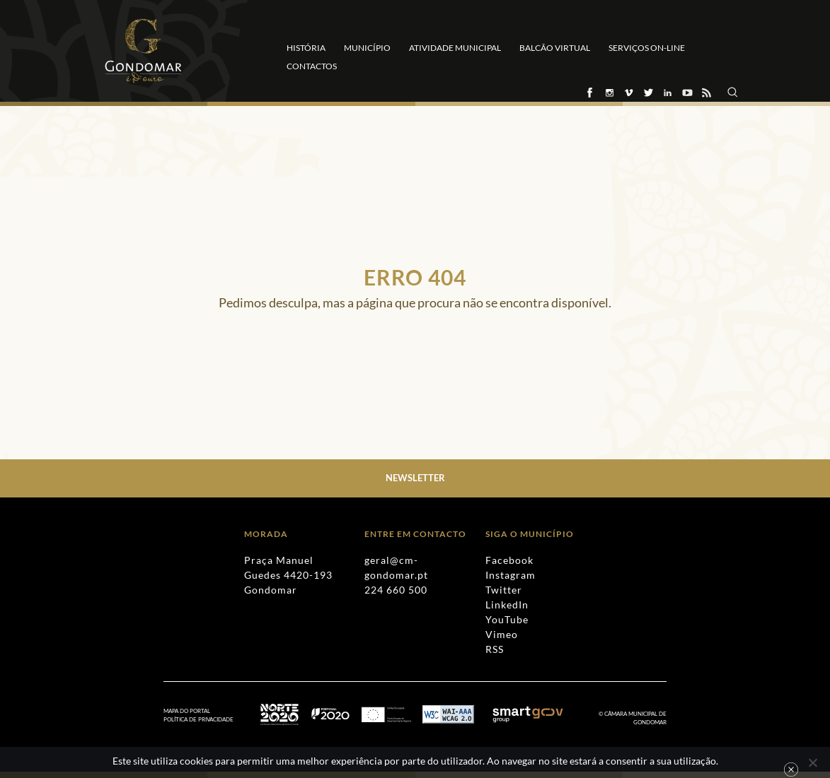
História (306, 47)
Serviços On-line (647, 47)
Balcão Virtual (554, 47)
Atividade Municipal (455, 47)
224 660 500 (395, 590)
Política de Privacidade (198, 719)
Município (367, 47)
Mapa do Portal (186, 710)
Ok (791, 769)
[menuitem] (205, 719)
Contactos (312, 66)
